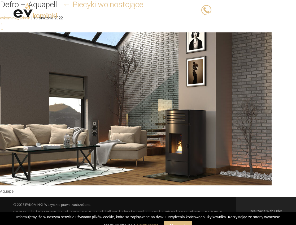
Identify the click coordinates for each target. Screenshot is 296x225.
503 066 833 (253, 9)
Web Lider (274, 211)
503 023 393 (225, 9)
